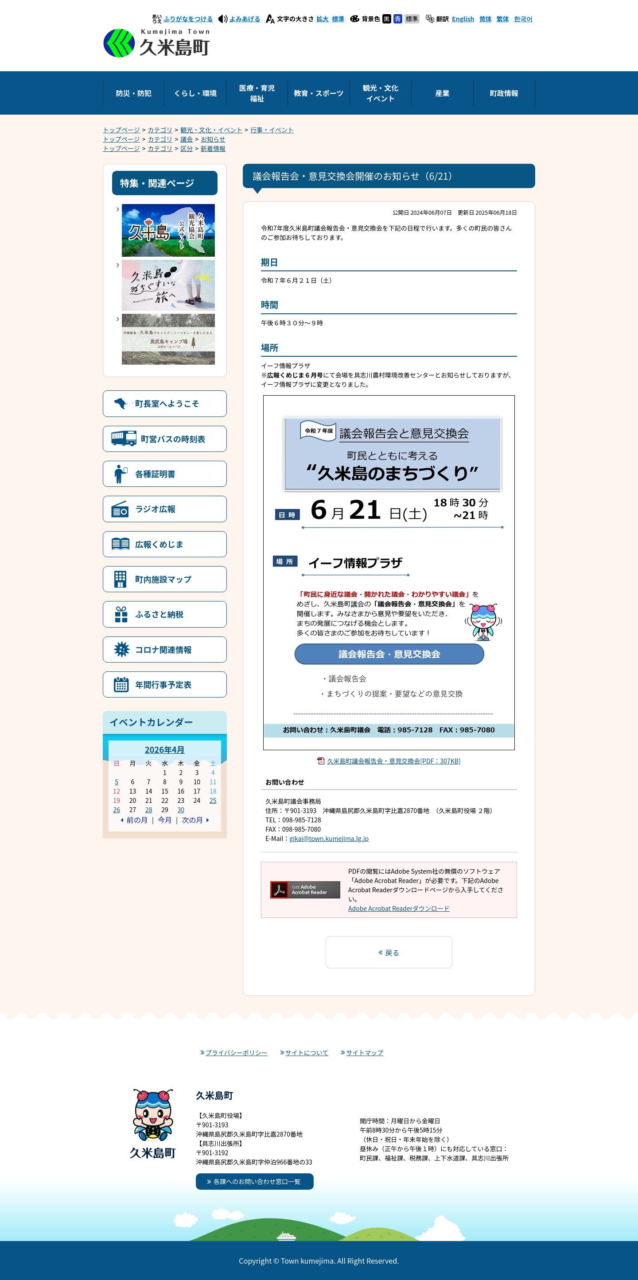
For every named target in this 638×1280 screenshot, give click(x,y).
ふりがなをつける (188, 18)
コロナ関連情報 (163, 649)
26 (116, 809)
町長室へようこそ (167, 403)
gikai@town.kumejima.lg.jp (329, 838)
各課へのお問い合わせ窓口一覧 (257, 1181)
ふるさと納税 (159, 614)
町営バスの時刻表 (173, 438)
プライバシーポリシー (237, 1052)
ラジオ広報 (155, 508)
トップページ (121, 129)
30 (180, 809)
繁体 (503, 18)
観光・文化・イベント (211, 129)
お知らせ (213, 139)
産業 (442, 93)
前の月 (137, 819)
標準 (338, 18)
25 (213, 800)
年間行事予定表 (163, 684)
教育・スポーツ (318, 93)
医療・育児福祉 (257, 93)
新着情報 (213, 148)
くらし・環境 (195, 93)
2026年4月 (165, 749)
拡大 (322, 18)
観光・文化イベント (380, 93)
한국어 (523, 18)
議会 (186, 139)
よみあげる (245, 18)
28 (148, 809)
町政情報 (504, 93)
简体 (485, 18)
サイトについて (307, 1052)
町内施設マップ (163, 579)
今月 (165, 819)
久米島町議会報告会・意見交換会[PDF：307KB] (393, 760)
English (463, 18)
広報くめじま (159, 544)
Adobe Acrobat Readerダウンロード (399, 908)
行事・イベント (272, 129)
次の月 (192, 819)
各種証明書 (155, 473)
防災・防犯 (133, 93)
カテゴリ (160, 129)
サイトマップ (364, 1052)
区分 (186, 148)
